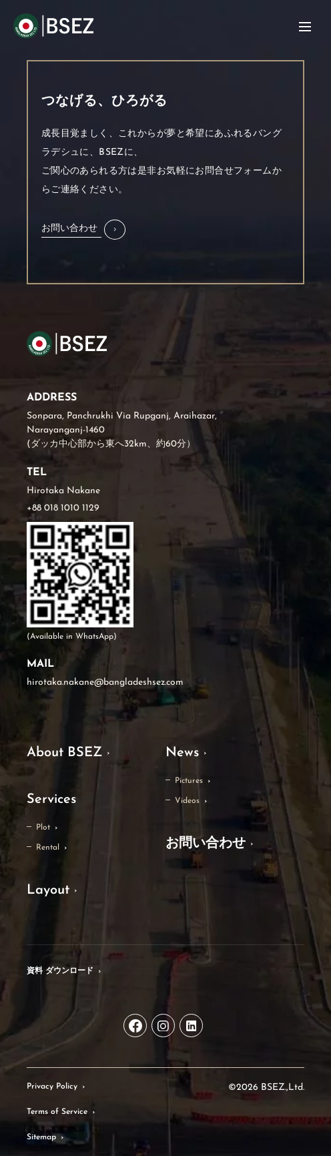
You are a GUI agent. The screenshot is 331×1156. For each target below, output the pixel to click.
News (182, 753)
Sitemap (41, 1137)
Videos (187, 801)
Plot (43, 828)
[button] (83, 229)
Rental (47, 848)
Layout (48, 890)
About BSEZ (64, 753)
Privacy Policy (52, 1087)
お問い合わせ (206, 843)
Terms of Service (57, 1112)
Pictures (189, 781)
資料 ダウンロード (60, 971)
